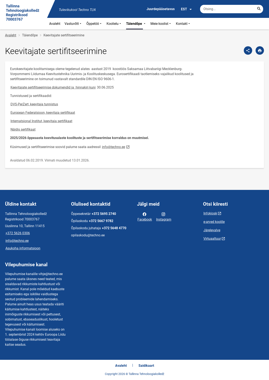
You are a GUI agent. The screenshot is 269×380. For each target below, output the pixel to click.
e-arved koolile (214, 222)
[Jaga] (248, 50)
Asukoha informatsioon (22, 248)
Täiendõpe (136, 24)
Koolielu (114, 24)
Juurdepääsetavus (160, 9)
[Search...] (258, 9)
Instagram (163, 216)
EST (186, 9)
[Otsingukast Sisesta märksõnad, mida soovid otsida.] (231, 9)
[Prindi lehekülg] (260, 50)
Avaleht (54, 24)
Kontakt (183, 24)
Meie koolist (161, 24)
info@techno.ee (116, 146)
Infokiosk (210, 213)
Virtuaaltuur (212, 239)
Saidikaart (146, 366)
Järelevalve (211, 230)
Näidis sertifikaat (23, 129)
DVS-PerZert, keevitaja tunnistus (34, 104)
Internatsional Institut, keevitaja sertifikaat (41, 121)
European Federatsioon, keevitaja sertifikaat (43, 113)
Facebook (144, 216)
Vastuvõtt (73, 24)
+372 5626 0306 (17, 233)
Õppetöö (94, 24)
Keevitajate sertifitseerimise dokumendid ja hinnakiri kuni (53, 87)
